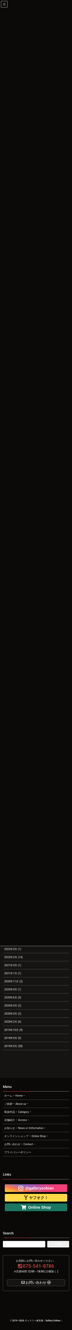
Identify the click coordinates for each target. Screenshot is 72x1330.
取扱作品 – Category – (17, 1111)
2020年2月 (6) (12, 1021)
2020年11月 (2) (13, 981)
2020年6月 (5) (12, 997)
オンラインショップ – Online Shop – (26, 1136)
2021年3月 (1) (12, 965)
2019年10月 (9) (13, 1029)
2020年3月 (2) (12, 1013)
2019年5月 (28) (13, 1046)
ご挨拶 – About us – (16, 1103)
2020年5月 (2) (12, 1005)
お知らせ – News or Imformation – (25, 1128)
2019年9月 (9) (12, 1038)
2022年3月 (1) (12, 949)
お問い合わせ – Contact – (19, 1144)
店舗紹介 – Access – (16, 1120)
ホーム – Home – (14, 1095)
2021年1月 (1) (12, 973)
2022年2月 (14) (13, 957)
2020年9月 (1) (12, 989)
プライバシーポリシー (17, 1152)
